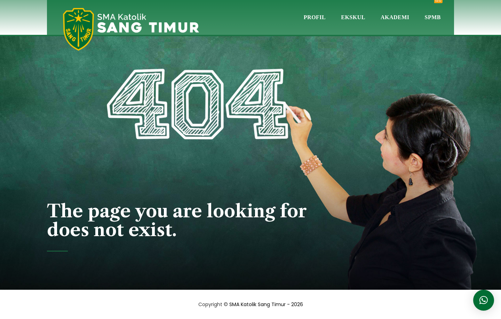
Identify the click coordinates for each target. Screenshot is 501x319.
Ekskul (353, 17)
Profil (315, 17)
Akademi (395, 17)
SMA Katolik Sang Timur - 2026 (266, 304)
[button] (483, 300)
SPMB (433, 10)
